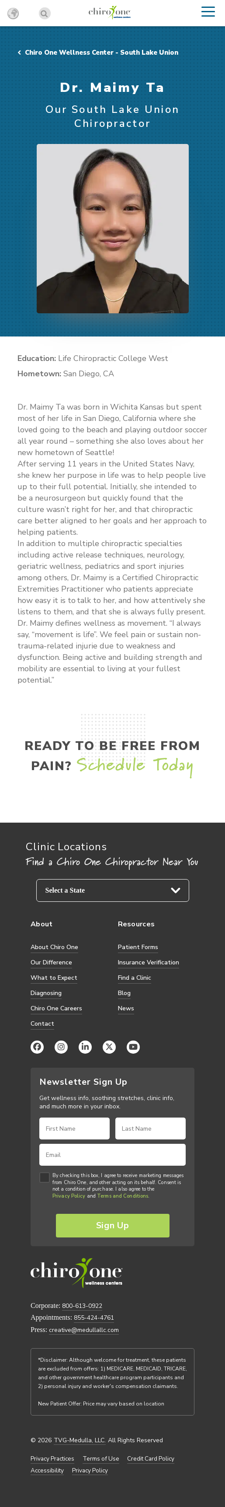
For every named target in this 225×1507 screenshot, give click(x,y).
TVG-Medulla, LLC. (80, 1440)
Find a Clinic (134, 978)
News (126, 1008)
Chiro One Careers (56, 1008)
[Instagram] (61, 1047)
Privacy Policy (69, 1196)
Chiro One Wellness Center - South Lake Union (97, 52)
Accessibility (47, 1471)
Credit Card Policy (150, 1459)
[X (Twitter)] (109, 1047)
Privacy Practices (52, 1459)
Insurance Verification (148, 962)
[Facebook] (37, 1047)
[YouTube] (133, 1047)
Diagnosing (46, 993)
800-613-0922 (82, 1306)
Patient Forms (138, 947)
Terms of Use (101, 1459)
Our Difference (51, 962)
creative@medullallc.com (84, 1330)
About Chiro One (54, 947)
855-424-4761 (94, 1318)
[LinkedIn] (85, 1047)
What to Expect (54, 978)
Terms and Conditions (122, 1196)
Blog (124, 993)
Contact (42, 1024)
